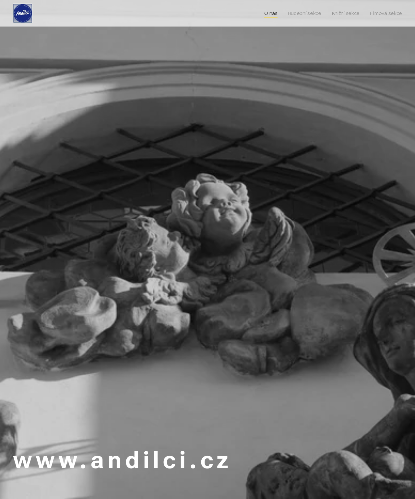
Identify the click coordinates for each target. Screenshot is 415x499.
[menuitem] (268, 13)
